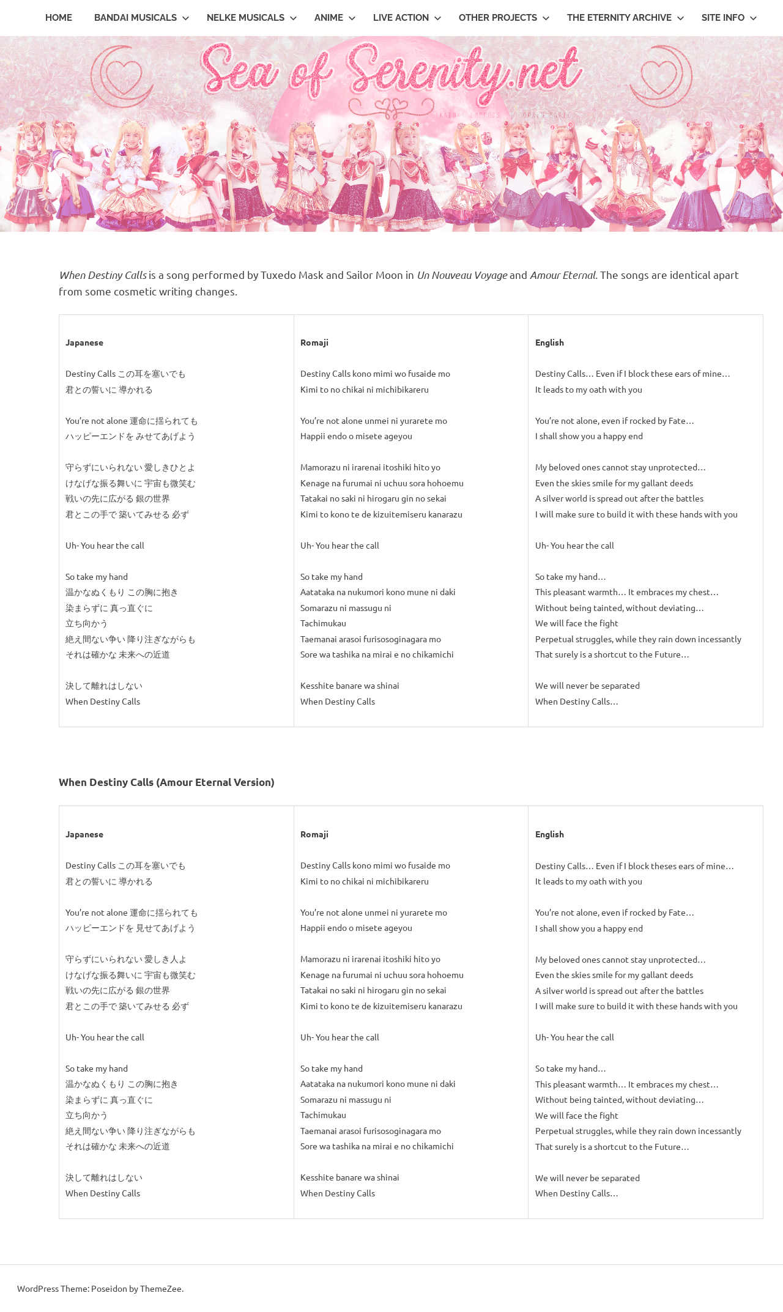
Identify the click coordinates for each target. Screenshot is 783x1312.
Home (58, 17)
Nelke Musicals (252, 17)
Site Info (729, 17)
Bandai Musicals (142, 17)
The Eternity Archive (626, 17)
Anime (335, 17)
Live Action (407, 17)
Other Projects (504, 17)
